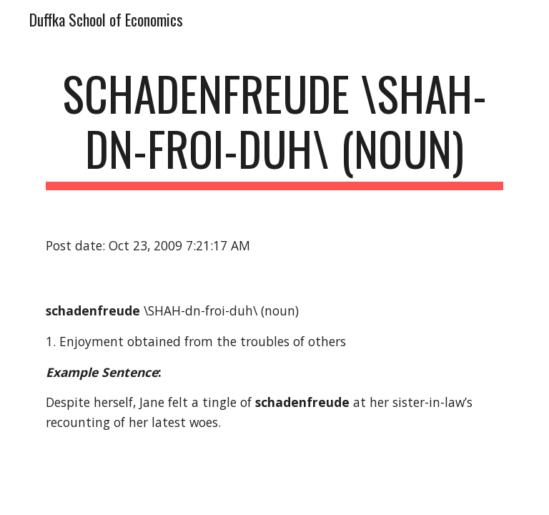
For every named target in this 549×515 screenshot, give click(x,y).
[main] (274, 128)
